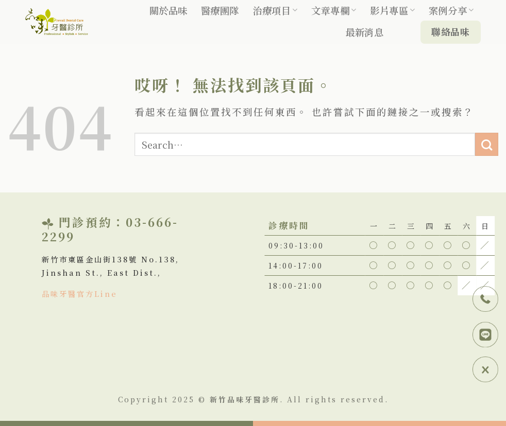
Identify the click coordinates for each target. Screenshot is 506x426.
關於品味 (168, 10)
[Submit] (486, 144)
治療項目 (275, 10)
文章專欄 (334, 10)
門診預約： (92, 222)
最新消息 (364, 32)
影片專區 (392, 10)
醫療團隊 (220, 10)
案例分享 (451, 10)
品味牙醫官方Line (79, 293)
